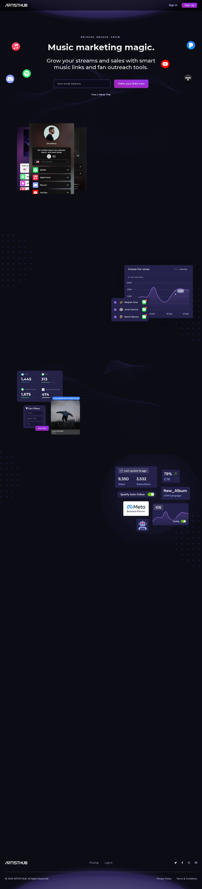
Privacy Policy (164, 878)
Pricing (93, 862)
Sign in (173, 5)
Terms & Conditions (186, 878)
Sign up (189, 5)
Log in (109, 862)
